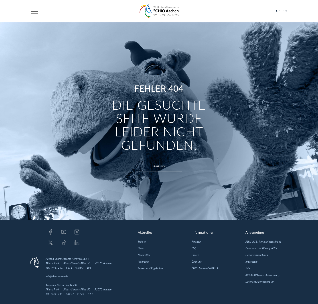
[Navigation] (34, 11)
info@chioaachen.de (57, 276)
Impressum (251, 261)
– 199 (87, 267)
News (141, 248)
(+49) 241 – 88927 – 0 (65, 294)
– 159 (89, 294)
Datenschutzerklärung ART (260, 281)
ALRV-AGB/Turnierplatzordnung (263, 241)
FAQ (194, 248)
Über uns (197, 261)
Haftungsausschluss (256, 255)
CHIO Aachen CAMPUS (205, 268)
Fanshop (196, 241)
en (285, 11)
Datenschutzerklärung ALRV (261, 248)
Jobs (248, 268)
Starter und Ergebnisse (151, 268)
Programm (144, 261)
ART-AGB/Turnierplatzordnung (262, 275)
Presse (195, 255)
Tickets (142, 241)
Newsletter (144, 255)
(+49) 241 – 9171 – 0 (64, 267)
